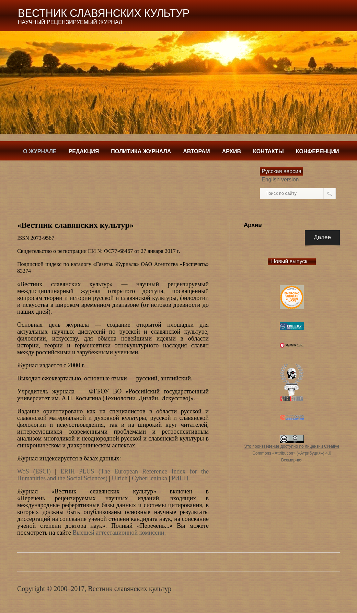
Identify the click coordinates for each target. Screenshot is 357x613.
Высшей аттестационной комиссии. (119, 532)
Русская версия (281, 171)
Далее (322, 237)
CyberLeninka (149, 478)
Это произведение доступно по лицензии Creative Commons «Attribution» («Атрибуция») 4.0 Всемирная (291, 453)
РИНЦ (180, 478)
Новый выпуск (289, 261)
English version (280, 179)
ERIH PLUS (79, 471)
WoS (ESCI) (34, 471)
